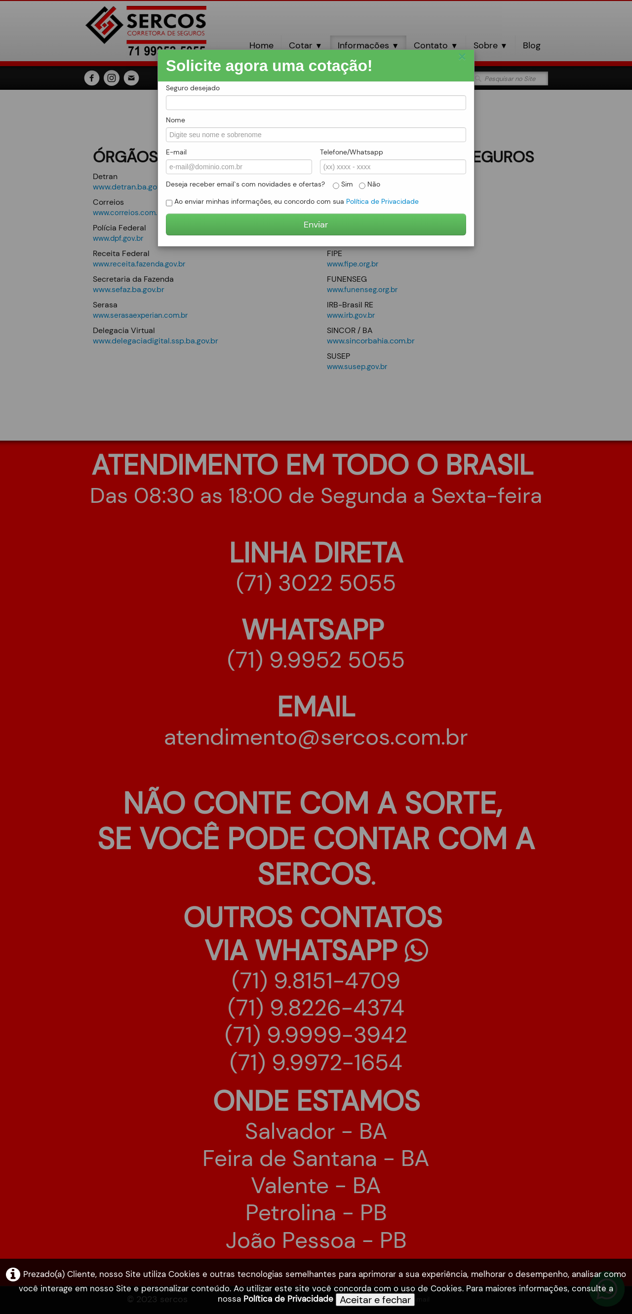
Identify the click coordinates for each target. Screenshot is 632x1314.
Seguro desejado (193, 87)
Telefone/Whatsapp (351, 152)
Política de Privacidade (288, 1298)
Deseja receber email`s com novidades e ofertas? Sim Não (273, 184)
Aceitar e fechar (375, 1299)
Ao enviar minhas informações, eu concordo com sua (292, 201)
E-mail (176, 152)
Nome (175, 119)
